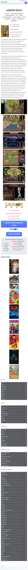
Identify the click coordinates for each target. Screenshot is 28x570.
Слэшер (14, 495)
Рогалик (14, 490)
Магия (14, 503)
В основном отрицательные (14, 461)
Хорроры (14, 433)
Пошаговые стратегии (14, 560)
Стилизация (14, 420)
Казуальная (14, 388)
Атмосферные (14, 429)
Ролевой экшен (14, 479)
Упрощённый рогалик (14, 492)
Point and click (14, 558)
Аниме (14, 409)
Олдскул (13, 18)
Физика (14, 486)
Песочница (14, 551)
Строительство (20, 18)
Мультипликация (14, 474)
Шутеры (14, 395)
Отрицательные (14, 463)
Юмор (14, 442)
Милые (14, 416)
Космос (14, 488)
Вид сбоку (14, 478)
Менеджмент (13, 20)
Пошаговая (14, 506)
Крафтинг (14, 504)
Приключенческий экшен (14, 538)
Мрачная (14, 547)
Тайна (14, 554)
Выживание (14, 440)
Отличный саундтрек (14, 535)
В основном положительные (14, 456)
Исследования (14, 524)
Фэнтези (14, 431)
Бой (14, 476)
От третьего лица (14, 415)
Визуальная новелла (14, 531)
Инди (14, 382)
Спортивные (14, 398)
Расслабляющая (14, 445)
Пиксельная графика (14, 413)
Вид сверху (14, 513)
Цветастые (14, 411)
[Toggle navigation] (26, 3)
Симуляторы (14, 390)
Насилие (14, 545)
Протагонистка (14, 533)
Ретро (14, 438)
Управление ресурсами (7, 17)
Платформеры (14, 519)
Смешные (14, 434)
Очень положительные (10, 15)
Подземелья (14, 511)
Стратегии (7, 13)
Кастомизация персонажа (14, 485)
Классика (14, 494)
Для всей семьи (14, 443)
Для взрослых (14, 522)
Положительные (14, 458)
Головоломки (14, 520)
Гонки (14, 397)
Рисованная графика (14, 499)
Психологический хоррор (14, 556)
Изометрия (14, 508)
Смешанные (14, 454)
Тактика (20, 15)
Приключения (14, 386)
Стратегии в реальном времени (17, 13)
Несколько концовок (14, 483)
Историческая (7, 18)
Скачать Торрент (14, 234)
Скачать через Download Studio (14, 224)
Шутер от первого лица (14, 544)
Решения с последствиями (14, 529)
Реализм (14, 418)
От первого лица (14, 408)
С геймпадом (14, 472)
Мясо (14, 552)
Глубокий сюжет (14, 517)
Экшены (14, 384)
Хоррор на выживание (14, 497)
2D (16, 15)
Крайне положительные (14, 460)
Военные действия (17, 17)
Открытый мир (14, 536)
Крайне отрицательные (14, 465)
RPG (14, 391)
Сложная (14, 542)
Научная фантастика (14, 436)
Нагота (14, 527)
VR (14, 422)
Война (24, 17)
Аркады (14, 526)
